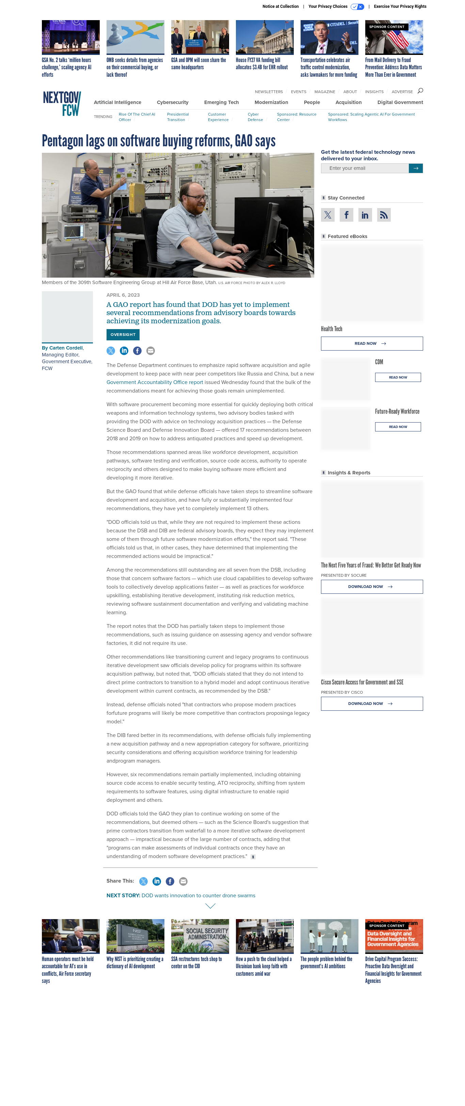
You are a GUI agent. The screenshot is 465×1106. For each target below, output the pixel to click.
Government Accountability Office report (155, 382)
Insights (374, 92)
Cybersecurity (173, 102)
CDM (379, 670)
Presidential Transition (178, 117)
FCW (47, 368)
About (350, 92)
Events (298, 92)
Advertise (402, 92)
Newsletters (269, 92)
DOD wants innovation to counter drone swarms (198, 895)
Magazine (325, 92)
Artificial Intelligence (117, 102)
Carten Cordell (66, 348)
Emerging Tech (221, 102)
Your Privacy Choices (336, 7)
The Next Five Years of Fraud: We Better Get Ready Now (371, 874)
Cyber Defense (255, 117)
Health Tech (331, 637)
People (312, 102)
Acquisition (349, 102)
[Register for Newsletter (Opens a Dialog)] (416, 375)
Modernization (271, 102)
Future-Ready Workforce (397, 720)
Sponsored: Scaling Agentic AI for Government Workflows (371, 117)
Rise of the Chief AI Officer (137, 117)
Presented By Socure (344, 884)
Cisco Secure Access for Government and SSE (362, 991)
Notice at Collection (280, 6)
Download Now (372, 895)
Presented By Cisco (342, 1001)
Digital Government (400, 102)
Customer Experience (218, 117)
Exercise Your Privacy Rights (400, 6)
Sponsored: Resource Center (297, 117)
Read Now (372, 652)
